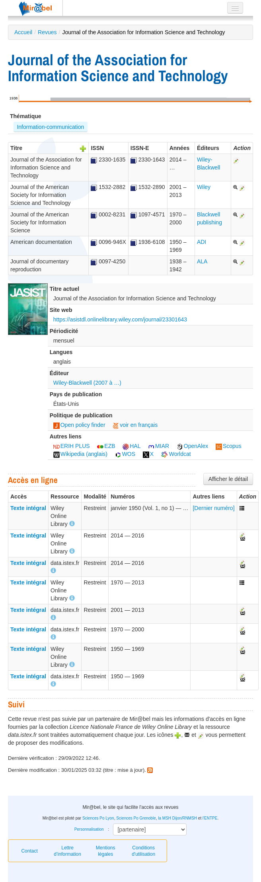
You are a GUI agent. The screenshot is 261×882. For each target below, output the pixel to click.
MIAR (158, 446)
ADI (201, 242)
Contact (29, 851)
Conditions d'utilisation (143, 851)
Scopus (229, 446)
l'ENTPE (210, 818)
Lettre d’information (67, 851)
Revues (47, 32)
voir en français (135, 425)
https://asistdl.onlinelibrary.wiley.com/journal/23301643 (120, 319)
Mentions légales (105, 851)
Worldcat (176, 454)
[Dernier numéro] (213, 508)
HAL (131, 446)
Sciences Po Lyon (98, 818)
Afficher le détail (228, 479)
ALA (202, 261)
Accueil (23, 32)
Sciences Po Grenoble (136, 818)
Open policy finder (79, 425)
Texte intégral (28, 508)
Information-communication (50, 127)
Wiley (203, 187)
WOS (125, 454)
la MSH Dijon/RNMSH (177, 818)
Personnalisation (89, 829)
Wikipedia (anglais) (80, 454)
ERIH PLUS (71, 446)
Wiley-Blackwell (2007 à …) (87, 383)
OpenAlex (192, 446)
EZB (106, 446)
